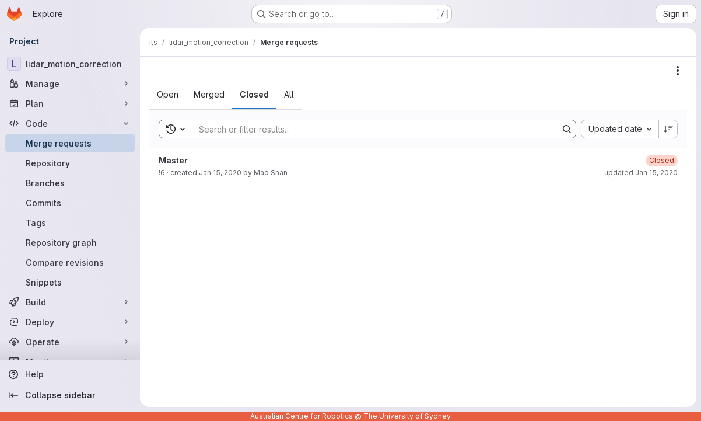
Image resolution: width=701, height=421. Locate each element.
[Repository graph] (70, 242)
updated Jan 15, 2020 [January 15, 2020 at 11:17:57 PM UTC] (641, 172)
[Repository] (70, 163)
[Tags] (70, 222)
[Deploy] (70, 321)
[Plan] (70, 103)
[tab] (167, 94)
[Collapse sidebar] (70, 395)
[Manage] (70, 83)
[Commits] (70, 202)
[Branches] (70, 182)
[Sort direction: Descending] (668, 129)
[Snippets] (70, 282)
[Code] (70, 123)
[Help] (70, 374)
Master (173, 160)
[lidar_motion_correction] (70, 63)
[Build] (70, 302)
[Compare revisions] (70, 262)
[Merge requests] (70, 143)
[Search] (369, 129)
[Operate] (70, 341)
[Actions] (677, 70)
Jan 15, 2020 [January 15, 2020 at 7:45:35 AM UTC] (220, 172)
